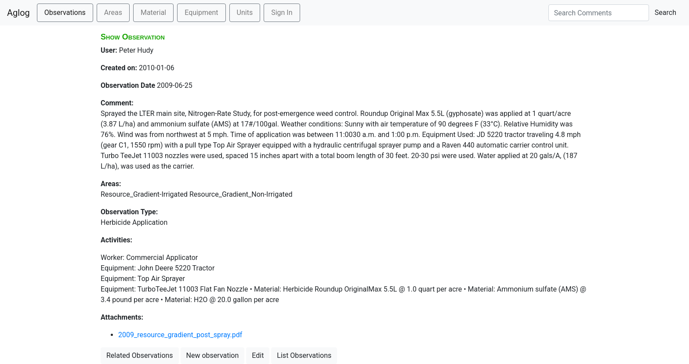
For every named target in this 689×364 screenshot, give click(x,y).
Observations (65, 12)
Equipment (201, 12)
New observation (212, 355)
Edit (258, 355)
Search (665, 12)
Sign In (281, 12)
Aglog (18, 12)
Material (153, 12)
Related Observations (139, 355)
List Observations (304, 355)
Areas (113, 12)
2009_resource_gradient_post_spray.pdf (180, 335)
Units (245, 12)
